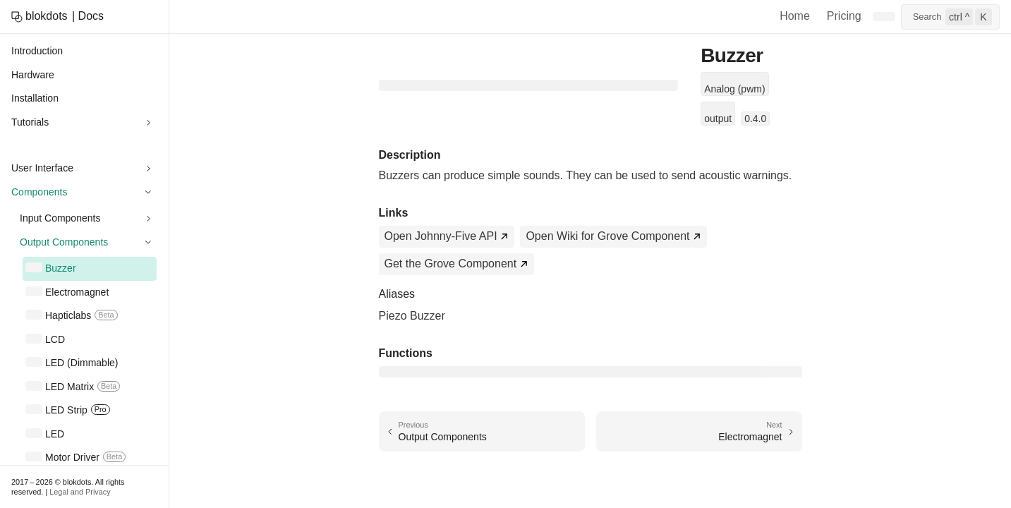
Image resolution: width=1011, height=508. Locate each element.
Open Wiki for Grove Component (607, 236)
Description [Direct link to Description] (410, 155)
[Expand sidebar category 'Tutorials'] (148, 123)
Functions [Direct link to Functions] (405, 353)
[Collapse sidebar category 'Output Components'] (148, 243)
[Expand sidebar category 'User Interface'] (148, 169)
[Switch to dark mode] (884, 17)
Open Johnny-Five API (441, 236)
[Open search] (950, 17)
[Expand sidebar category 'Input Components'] (148, 219)
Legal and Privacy (79, 492)
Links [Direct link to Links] (393, 213)
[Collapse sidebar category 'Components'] (148, 193)
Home (795, 16)
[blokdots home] (39, 16)
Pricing (844, 16)
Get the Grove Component (451, 264)
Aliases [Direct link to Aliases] (397, 294)
